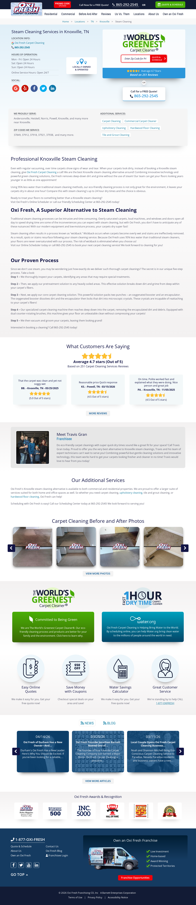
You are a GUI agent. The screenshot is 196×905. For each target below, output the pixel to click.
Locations (139, 14)
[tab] (87, 723)
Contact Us (52, 846)
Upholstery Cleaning (114, 128)
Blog (109, 723)
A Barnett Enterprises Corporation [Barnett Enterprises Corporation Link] (118, 892)
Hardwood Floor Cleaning (145, 128)
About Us (153, 14)
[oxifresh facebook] (34, 88)
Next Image (184, 548)
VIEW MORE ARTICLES (98, 781)
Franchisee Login (57, 855)
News (87, 723)
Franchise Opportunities (135, 877)
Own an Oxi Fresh (173, 14)
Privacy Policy (95, 897)
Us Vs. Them (122, 14)
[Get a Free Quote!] (31, 668)
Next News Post (180, 751)
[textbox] (135, 58)
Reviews (106, 14)
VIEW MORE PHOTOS (98, 573)
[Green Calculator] (120, 668)
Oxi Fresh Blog (54, 851)
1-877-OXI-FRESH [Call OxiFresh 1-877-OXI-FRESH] (28, 839)
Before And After (88, 14)
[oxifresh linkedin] (52, 88)
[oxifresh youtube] (29, 865)
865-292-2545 (22, 47)
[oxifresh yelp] (24, 88)
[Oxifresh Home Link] (26, 8)
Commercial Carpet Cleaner (140, 121)
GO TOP (19, 874)
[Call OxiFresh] (144, 95)
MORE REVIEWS (98, 413)
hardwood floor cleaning (25, 496)
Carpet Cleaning (111, 121)
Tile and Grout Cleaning (115, 135)
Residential (50, 14)
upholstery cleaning (131, 492)
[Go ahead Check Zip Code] (158, 58)
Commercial (68, 14)
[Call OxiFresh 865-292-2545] (125, 4)
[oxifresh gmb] (15, 88)
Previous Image (11, 548)
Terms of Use (75, 897)
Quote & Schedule (21, 846)
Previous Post (16, 751)
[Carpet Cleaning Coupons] (75, 668)
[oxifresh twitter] (43, 88)
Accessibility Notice (118, 897)
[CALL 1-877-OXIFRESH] (165, 668)
